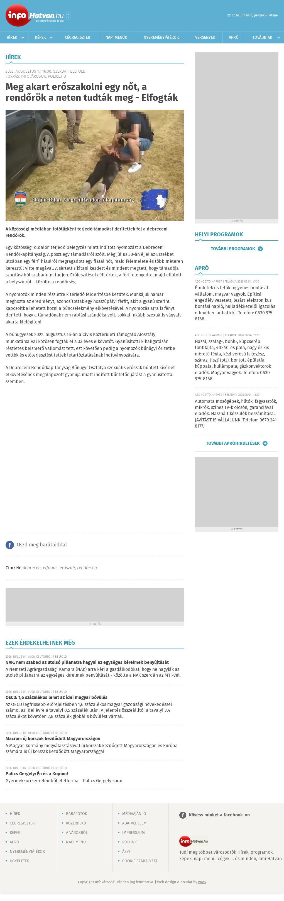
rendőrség (87, 567)
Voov (202, 882)
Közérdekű (76, 823)
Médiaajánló (134, 814)
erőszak (67, 567)
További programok (233, 248)
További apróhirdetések (233, 443)
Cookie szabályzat (139, 861)
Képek (40, 38)
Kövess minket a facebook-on (219, 815)
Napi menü (76, 842)
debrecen (32, 567)
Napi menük (116, 38)
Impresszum (133, 833)
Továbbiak (262, 38)
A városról (77, 833)
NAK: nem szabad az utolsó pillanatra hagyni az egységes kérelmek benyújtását (87, 662)
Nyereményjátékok (161, 38)
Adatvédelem (134, 823)
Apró (234, 38)
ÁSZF (126, 852)
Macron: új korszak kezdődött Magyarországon (53, 738)
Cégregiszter (77, 38)
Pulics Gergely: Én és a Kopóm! (37, 773)
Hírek (12, 38)
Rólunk (129, 842)
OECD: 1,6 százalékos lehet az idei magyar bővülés (56, 697)
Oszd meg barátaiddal (42, 545)
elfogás (50, 567)
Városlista (68, 15)
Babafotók (76, 814)
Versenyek (205, 38)
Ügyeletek (19, 861)
